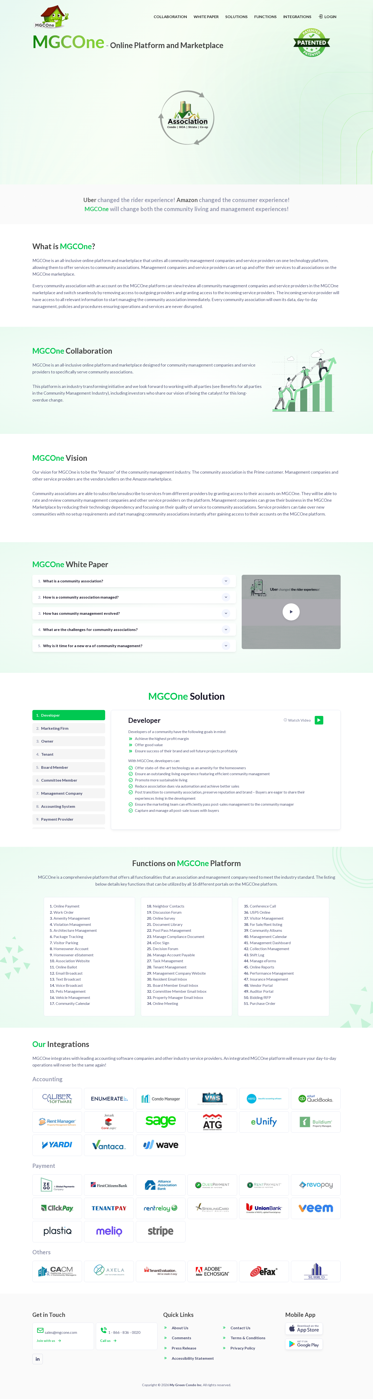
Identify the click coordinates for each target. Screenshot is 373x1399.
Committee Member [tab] (56, 780)
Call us (108, 1340)
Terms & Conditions (248, 1337)
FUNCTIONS (265, 16)
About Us (180, 1327)
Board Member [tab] (52, 767)
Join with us (49, 1340)
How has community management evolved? (79, 613)
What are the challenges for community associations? (88, 629)
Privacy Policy (243, 1348)
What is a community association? (70, 581)
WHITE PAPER (206, 16)
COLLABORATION (170, 16)
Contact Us (240, 1327)
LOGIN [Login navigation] (327, 16)
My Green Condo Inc (185, 1385)
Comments (181, 1337)
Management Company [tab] (59, 793)
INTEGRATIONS (297, 16)
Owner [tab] (45, 741)
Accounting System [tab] (55, 806)
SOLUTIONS (236, 16)
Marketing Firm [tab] (52, 728)
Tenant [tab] (45, 754)
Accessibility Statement (193, 1358)
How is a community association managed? (78, 597)
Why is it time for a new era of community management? (90, 645)
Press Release (184, 1348)
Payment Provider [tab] (55, 819)
